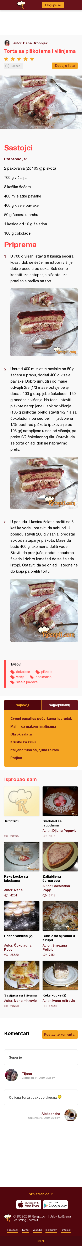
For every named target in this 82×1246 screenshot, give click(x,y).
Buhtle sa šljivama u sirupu (60, 929)
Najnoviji (22, 705)
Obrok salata (21, 734)
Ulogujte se (53, 5)
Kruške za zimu (23, 742)
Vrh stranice (39, 1194)
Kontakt (33, 1220)
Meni (41, 1240)
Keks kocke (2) (60, 984)
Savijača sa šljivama (21, 984)
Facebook (12, 1229)
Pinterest (66, 1229)
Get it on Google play (55, 1204)
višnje (20, 677)
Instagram (51, 1229)
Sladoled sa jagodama (60, 812)
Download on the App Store (28, 1204)
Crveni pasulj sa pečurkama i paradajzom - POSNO (41, 718)
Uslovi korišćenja (60, 1216)
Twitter (25, 1229)
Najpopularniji (60, 705)
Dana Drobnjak (35, 43)
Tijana (27, 1074)
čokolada (23, 672)
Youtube (37, 1229)
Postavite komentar (60, 1034)
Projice (16, 758)
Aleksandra (51, 1114)
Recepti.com (7, 1218)
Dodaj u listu (65, 65)
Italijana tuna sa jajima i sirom (34, 750)
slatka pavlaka (27, 682)
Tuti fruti (21, 812)
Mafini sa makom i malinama (33, 726)
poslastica (43, 677)
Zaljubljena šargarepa (60, 869)
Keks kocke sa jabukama (21, 869)
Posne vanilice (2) (21, 929)
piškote (47, 672)
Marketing (19, 1220)
